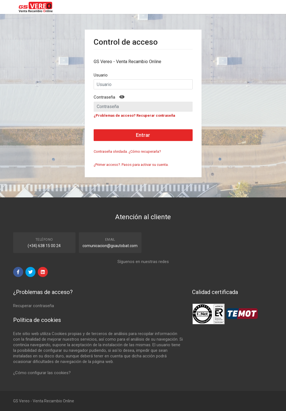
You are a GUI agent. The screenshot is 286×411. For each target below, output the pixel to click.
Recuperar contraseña (33, 305)
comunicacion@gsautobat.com (110, 245)
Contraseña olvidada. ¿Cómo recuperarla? (127, 151)
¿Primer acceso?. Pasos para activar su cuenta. (131, 165)
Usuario (101, 75)
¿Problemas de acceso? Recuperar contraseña (134, 115)
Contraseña (104, 97)
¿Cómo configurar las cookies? (42, 372)
